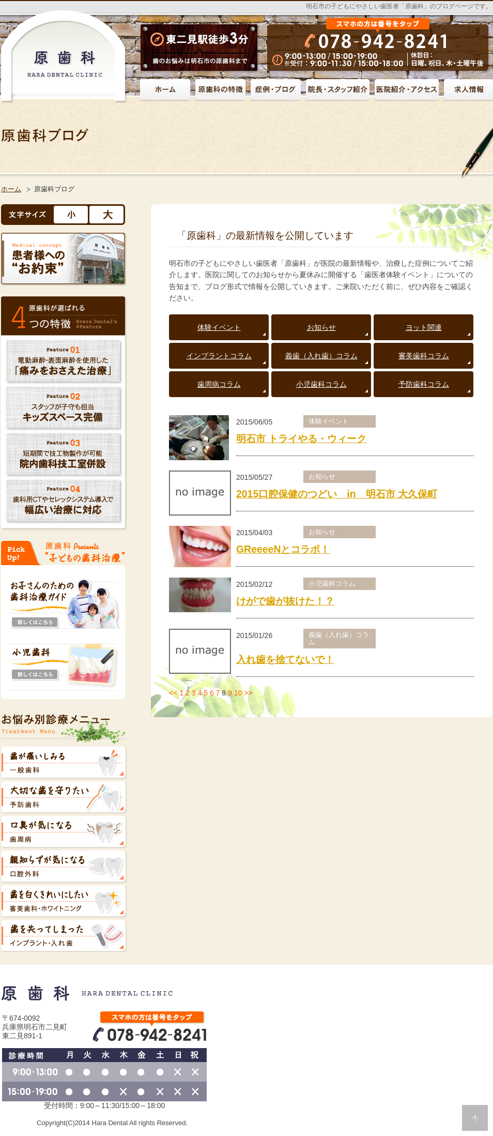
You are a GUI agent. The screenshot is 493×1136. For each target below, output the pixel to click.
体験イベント (219, 327)
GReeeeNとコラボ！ (283, 549)
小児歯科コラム (321, 384)
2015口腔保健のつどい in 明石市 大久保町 (336, 493)
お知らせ (321, 327)
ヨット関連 (424, 327)
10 (238, 693)
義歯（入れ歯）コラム (321, 356)
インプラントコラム (219, 356)
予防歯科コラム (423, 384)
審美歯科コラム (423, 356)
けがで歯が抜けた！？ (285, 601)
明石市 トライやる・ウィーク (301, 438)
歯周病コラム (219, 384)
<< (173, 693)
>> (248, 693)
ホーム (11, 189)
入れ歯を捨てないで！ (285, 659)
